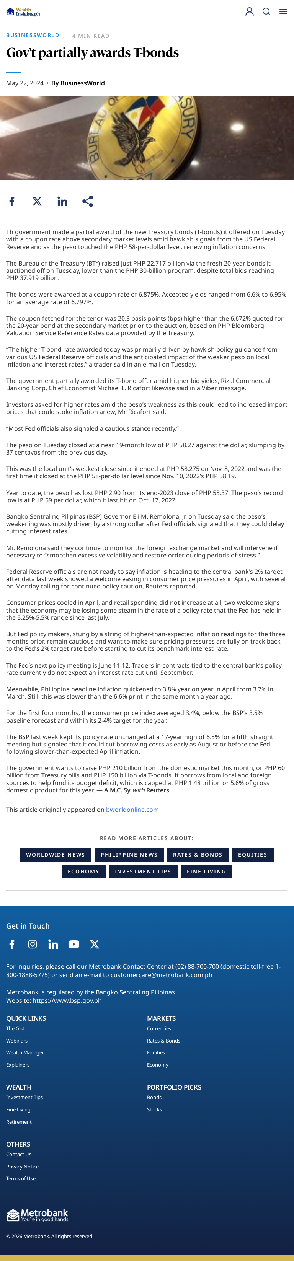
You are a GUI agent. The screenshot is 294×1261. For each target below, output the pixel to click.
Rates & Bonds (198, 854)
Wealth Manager (25, 1053)
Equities (252, 854)
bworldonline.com (132, 809)
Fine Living (206, 871)
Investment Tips (143, 871)
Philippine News (129, 854)
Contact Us (18, 1155)
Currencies (159, 1029)
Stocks (154, 1110)
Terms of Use (21, 1179)
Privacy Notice (22, 1167)
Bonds (154, 1098)
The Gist (15, 1029)
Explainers (17, 1065)
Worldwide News (55, 854)
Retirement (19, 1122)
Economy (84, 871)
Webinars (17, 1041)
